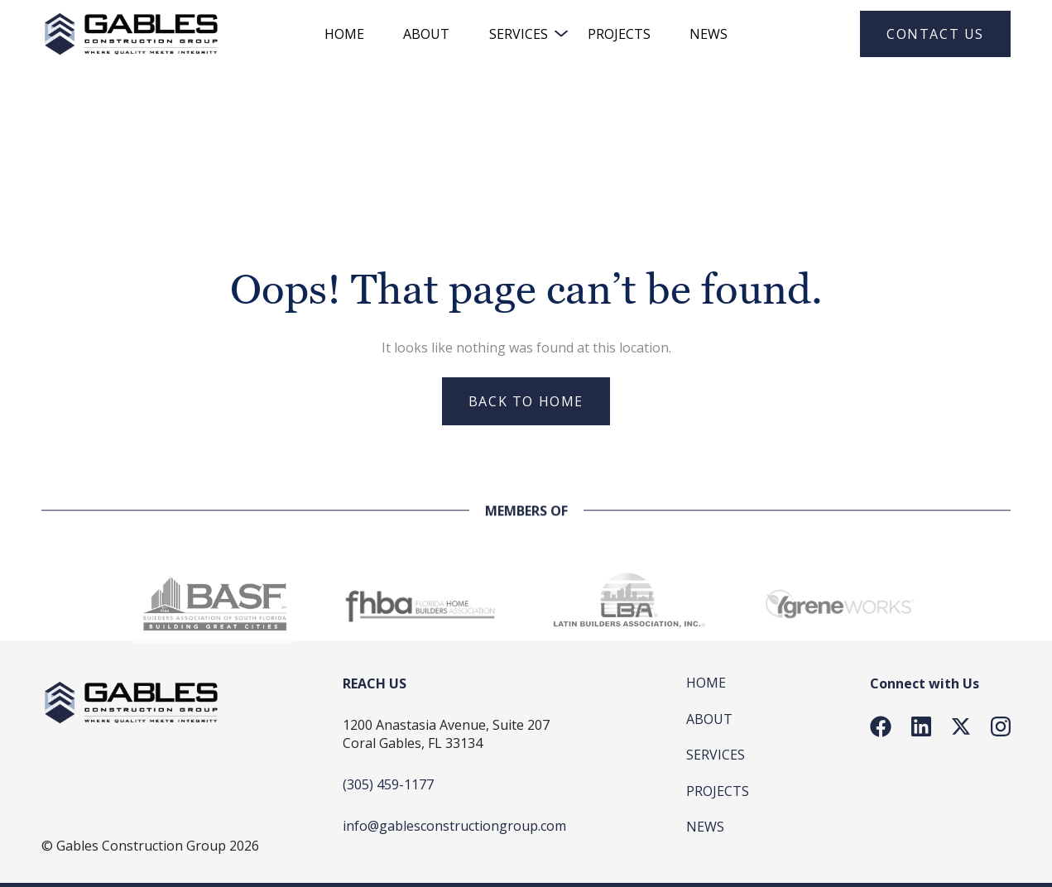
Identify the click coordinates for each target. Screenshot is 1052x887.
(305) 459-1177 (388, 784)
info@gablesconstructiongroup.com (454, 826)
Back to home (526, 401)
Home (706, 683)
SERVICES (518, 34)
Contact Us (935, 34)
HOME (344, 34)
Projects (619, 34)
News (708, 34)
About (426, 34)
